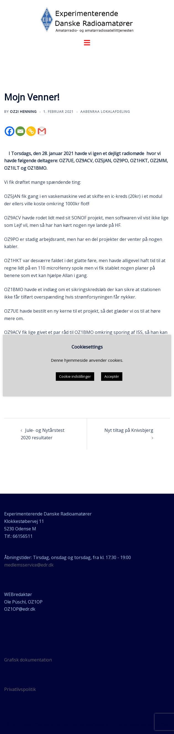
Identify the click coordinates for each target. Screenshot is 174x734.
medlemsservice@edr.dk (29, 565)
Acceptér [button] (111, 376)
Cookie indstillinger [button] (75, 376)
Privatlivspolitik (20, 689)
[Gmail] (42, 131)
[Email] (20, 131)
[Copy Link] (31, 131)
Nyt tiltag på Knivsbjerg (128, 430)
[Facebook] (9, 131)
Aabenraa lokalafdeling (105, 111)
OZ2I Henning (23, 111)
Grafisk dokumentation (28, 660)
